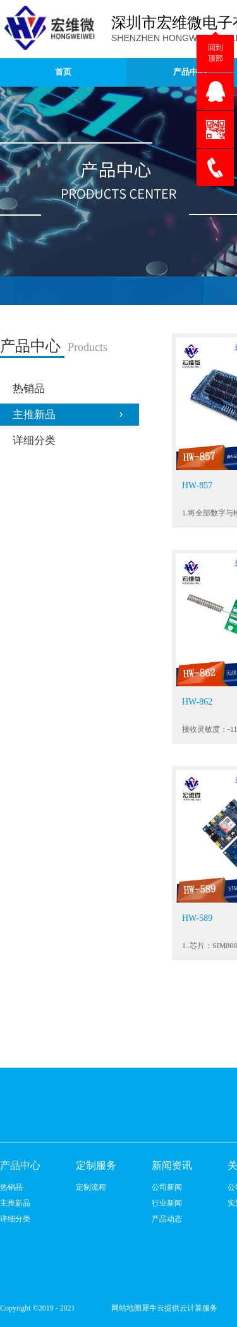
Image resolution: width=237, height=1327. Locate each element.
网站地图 (124, 1308)
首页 (63, 72)
